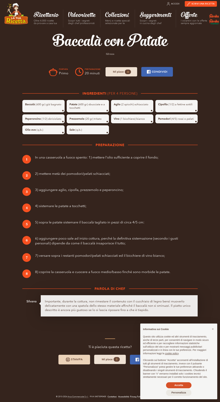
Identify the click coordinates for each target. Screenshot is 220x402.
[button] (213, 329)
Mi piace (122, 72)
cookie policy (172, 353)
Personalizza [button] (179, 392)
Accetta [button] (178, 385)
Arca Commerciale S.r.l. (78, 396)
